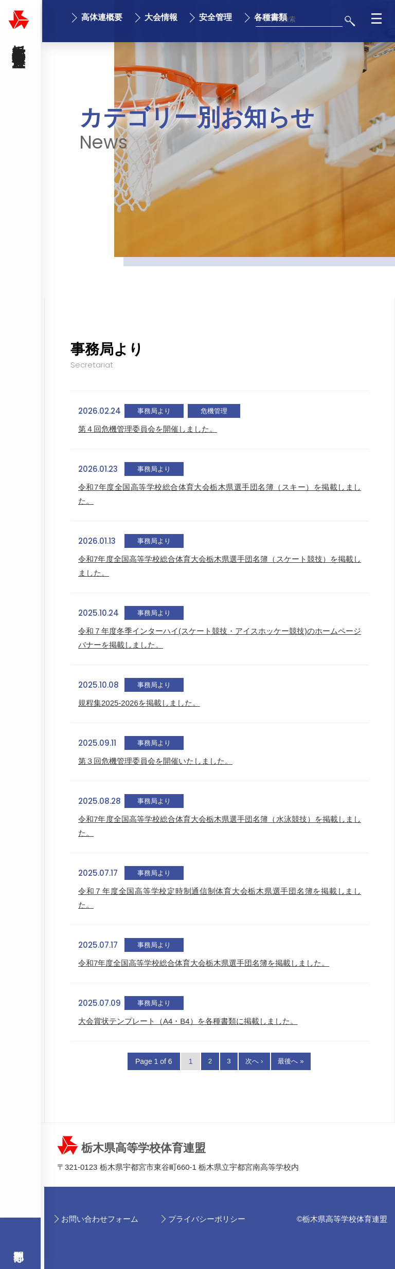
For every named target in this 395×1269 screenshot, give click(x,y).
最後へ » (294, 1061)
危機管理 (214, 411)
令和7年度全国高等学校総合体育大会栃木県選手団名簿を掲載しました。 (203, 963)
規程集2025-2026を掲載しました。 (139, 702)
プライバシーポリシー (206, 1219)
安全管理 (215, 17)
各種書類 (270, 17)
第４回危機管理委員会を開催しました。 (147, 429)
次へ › (254, 1061)
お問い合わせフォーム (99, 1219)
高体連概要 (101, 17)
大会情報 (161, 17)
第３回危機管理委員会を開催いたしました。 (155, 761)
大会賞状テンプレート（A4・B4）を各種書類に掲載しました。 (188, 1021)
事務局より (154, 411)
